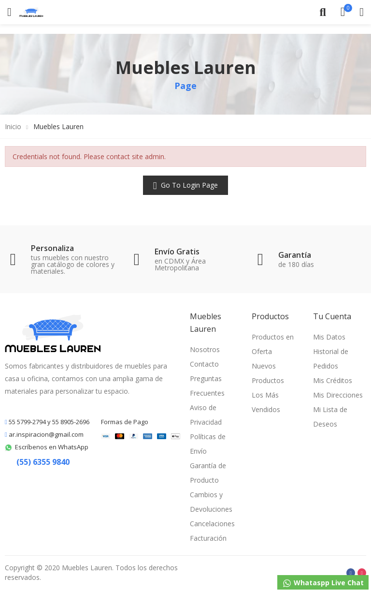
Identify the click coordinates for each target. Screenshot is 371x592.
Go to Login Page (188, 185)
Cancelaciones (212, 523)
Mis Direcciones (338, 395)
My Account (361, 12)
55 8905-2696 (70, 421)
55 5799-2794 (26, 421)
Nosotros (205, 349)
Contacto (204, 364)
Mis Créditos (332, 380)
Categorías (9, 12)
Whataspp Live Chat (323, 583)
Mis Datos (329, 336)
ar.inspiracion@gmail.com (46, 434)
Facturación (208, 538)
